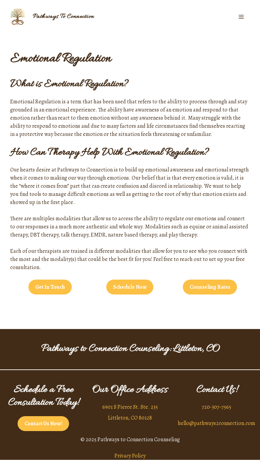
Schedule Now (130, 287)
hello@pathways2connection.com (216, 423)
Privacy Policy (130, 456)
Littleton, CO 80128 (130, 418)
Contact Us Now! (43, 423)
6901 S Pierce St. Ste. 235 (130, 407)
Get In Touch (50, 287)
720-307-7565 (216, 407)
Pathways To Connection (63, 17)
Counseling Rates (210, 287)
